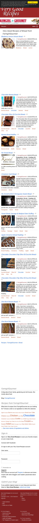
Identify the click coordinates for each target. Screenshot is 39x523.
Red (32, 421)
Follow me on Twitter (7, 505)
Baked (14, 412)
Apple (27, 250)
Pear (18, 421)
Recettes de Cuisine (26, 520)
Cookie (17, 419)
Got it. (33, 2)
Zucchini (28, 128)
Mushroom (3, 421)
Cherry (8, 416)
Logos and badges (6, 518)
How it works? (5, 514)
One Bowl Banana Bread (9, 302)
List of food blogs (26, 513)
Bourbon (23, 412)
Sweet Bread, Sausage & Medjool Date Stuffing (17, 213)
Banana (21, 110)
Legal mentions (6, 501)
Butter (30, 412)
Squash (33, 424)
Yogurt (12, 426)
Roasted (3, 424)
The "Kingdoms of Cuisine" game (10, 520)
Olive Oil (13, 128)
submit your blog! (25, 487)
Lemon (30, 48)
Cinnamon (4, 190)
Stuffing (3, 231)
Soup (23, 424)
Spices (26, 424)
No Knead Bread (6, 153)
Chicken (14, 415)
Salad (8, 424)
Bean (20, 412)
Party (10, 421)
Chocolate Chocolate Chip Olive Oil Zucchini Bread (18, 254)
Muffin (12, 149)
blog (3, 503)
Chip (7, 274)
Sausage (9, 231)
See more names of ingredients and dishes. (16, 428)
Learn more (27, 5)
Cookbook (12, 418)
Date (26, 231)
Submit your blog (6, 513)
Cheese (3, 416)
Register (20, 472)
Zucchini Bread (5, 128)
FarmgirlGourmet (22, 39)
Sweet (11, 209)
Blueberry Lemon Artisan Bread (12, 36)
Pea (16, 421)
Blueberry (18, 48)
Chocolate (14, 110)
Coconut (8, 418)
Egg (28, 418)
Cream (25, 418)
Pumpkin (27, 421)
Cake (33, 412)
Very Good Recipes (5, 493)
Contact (23, 500)
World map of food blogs (27, 514)
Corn (22, 418)
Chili (19, 415)
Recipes (3, 26)
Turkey (9, 426)
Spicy (30, 424)
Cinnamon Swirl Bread (8, 174)
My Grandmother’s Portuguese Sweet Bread (16, 194)
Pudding (21, 250)
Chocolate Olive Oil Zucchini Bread (13, 114)
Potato (22, 421)
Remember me (7, 467)
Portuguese (4, 209)
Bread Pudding (5, 250)
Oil (7, 130)
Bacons (10, 412)
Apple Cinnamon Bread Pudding (12, 235)
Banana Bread (5, 110)
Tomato (6, 426)
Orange (7, 421)
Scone (20, 424)
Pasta (13, 421)
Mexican (33, 418)
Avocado (6, 412)
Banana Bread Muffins (8, 134)
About (23, 498)
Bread (25, 48)
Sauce (13, 424)
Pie (20, 421)
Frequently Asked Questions (9, 516)
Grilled (30, 418)
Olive (2, 130)
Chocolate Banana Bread (9, 94)
